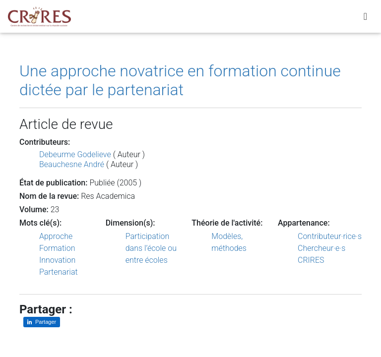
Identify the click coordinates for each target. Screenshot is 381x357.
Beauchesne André (71, 164)
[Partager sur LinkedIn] (41, 322)
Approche (55, 236)
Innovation (57, 260)
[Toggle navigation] (365, 18)
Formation (57, 248)
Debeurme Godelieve (75, 154)
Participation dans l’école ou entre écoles (151, 248)
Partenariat (58, 272)
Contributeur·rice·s (330, 236)
